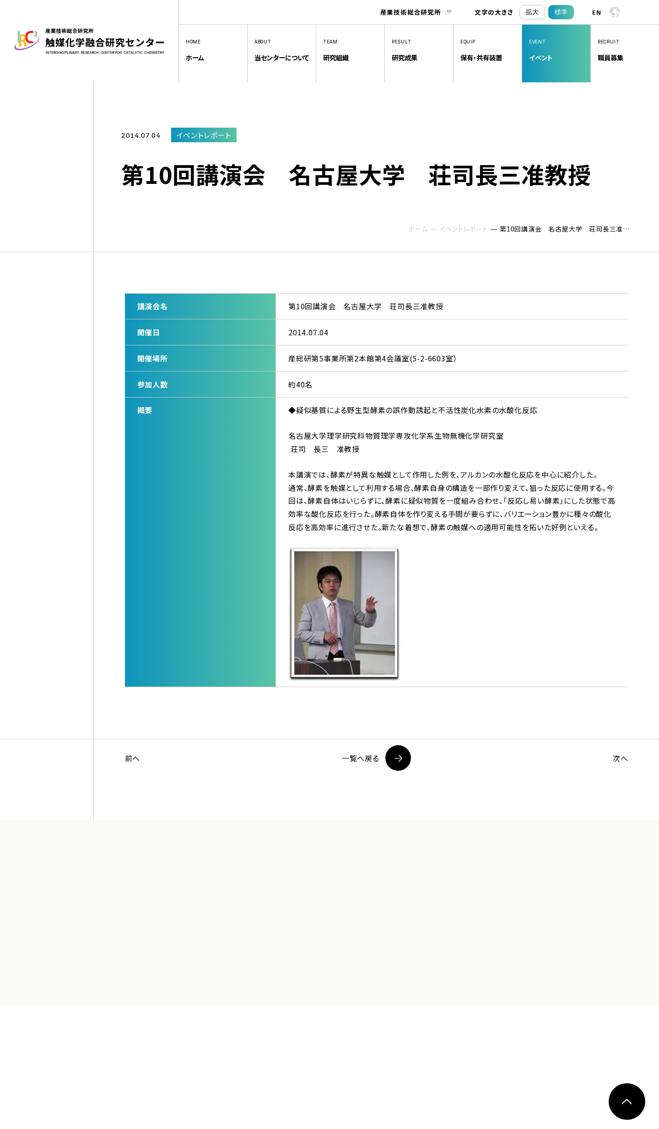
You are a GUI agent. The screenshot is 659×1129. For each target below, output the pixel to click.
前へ (132, 758)
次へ (620, 758)
